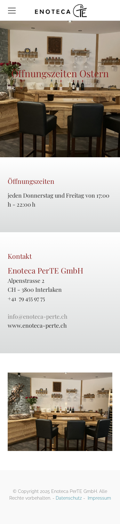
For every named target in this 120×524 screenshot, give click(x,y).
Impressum (99, 498)
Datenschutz (69, 498)
